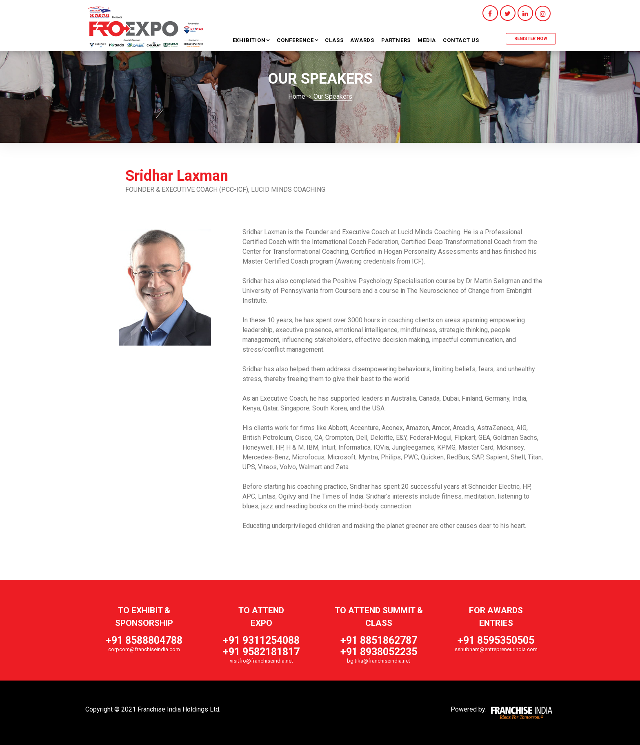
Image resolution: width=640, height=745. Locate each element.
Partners (396, 40)
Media (427, 40)
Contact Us (461, 40)
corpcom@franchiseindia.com (144, 649)
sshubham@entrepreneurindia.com (496, 649)
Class (334, 40)
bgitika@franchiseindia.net (378, 661)
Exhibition (250, 40)
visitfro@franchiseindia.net (261, 661)
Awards (362, 40)
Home (296, 96)
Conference (296, 40)
